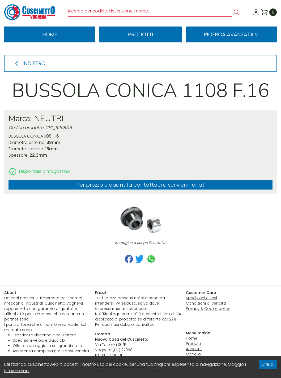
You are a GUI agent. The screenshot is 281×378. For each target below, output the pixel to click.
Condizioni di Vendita (206, 303)
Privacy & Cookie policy (208, 308)
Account (194, 348)
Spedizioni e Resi (201, 298)
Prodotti (140, 34)
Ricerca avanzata (231, 34)
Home (49, 34)
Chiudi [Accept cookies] (267, 364)
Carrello (193, 354)
